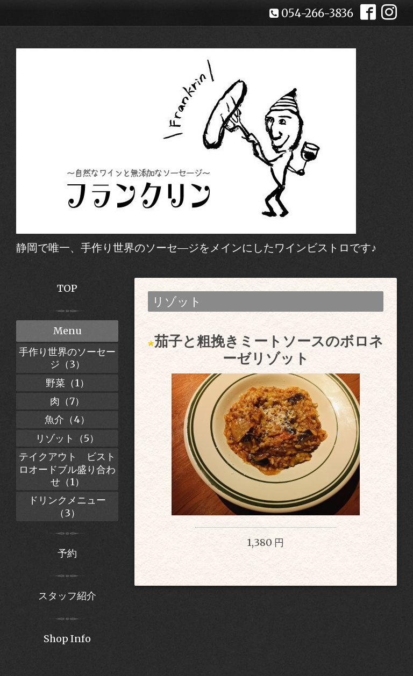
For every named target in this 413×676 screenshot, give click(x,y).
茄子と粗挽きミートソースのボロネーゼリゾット (268, 349)
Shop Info (67, 638)
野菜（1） (67, 383)
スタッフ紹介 (67, 595)
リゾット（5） (67, 438)
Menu (67, 331)
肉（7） (67, 401)
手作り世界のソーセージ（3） (67, 358)
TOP (67, 288)
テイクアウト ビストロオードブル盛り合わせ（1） (67, 469)
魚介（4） (67, 419)
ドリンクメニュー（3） (67, 506)
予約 (67, 553)
